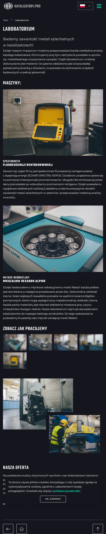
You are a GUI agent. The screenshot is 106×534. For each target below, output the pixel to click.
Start (5, 20)
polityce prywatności (67, 490)
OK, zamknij (53, 499)
